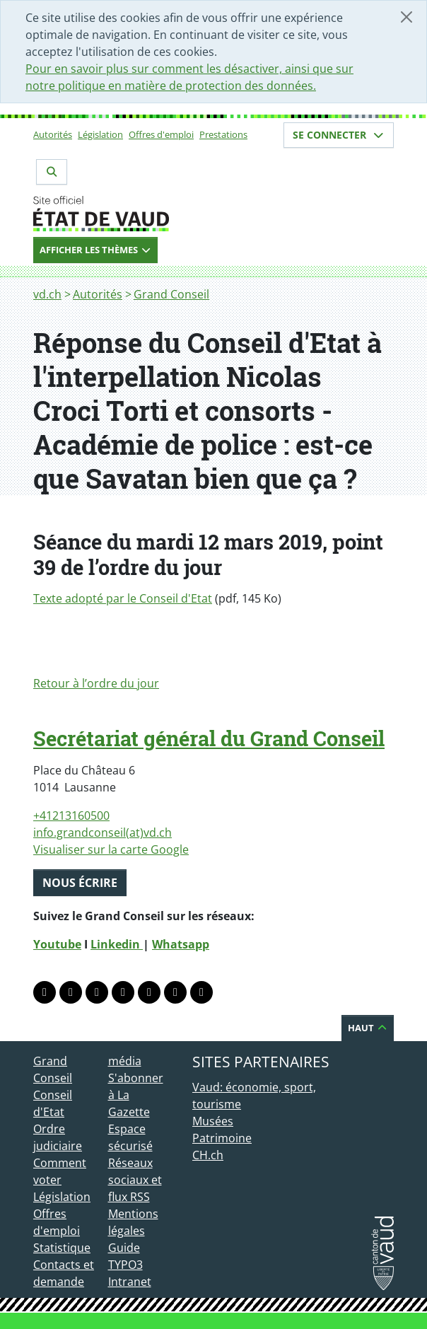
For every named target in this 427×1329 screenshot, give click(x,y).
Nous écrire (79, 882)
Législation (100, 134)
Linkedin (116, 944)
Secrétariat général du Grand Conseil (209, 738)
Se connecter (339, 134)
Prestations (223, 134)
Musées (212, 1121)
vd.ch (47, 294)
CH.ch (207, 1155)
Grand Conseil (171, 294)
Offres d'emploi (161, 134)
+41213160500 (71, 815)
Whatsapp (180, 944)
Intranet (129, 1281)
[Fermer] (406, 17)
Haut (367, 1027)
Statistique (61, 1247)
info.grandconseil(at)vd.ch (102, 832)
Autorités (52, 134)
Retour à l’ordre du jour (96, 683)
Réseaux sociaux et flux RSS (135, 1180)
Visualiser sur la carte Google (111, 849)
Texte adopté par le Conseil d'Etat (122, 598)
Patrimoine (222, 1138)
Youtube (57, 944)
